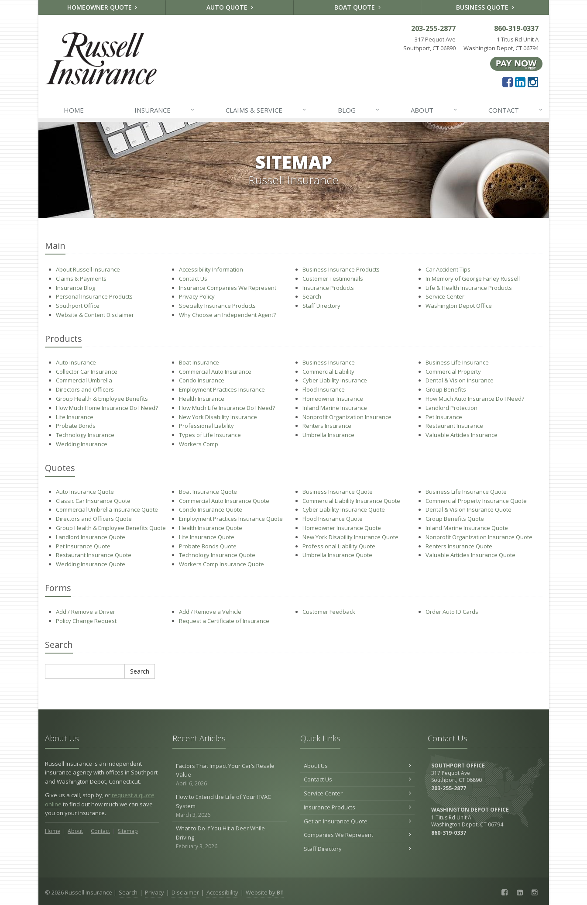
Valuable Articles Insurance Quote (470, 555)
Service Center (445, 296)
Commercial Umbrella (84, 380)
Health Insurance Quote (210, 528)
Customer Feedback (328, 612)
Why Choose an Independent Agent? (227, 315)
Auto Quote (229, 7)
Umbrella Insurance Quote (337, 555)
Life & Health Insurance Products (469, 288)
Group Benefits (446, 389)
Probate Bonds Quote (208, 546)
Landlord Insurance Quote (90, 537)
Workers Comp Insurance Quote (221, 564)
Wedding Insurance (81, 444)
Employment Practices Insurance (222, 389)
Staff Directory (321, 306)
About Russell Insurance (88, 269)
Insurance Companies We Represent (227, 288)
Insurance (164, 110)
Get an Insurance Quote (358, 821)
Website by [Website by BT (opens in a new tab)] (265, 892)
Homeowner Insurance (332, 399)
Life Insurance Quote (206, 537)
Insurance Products (328, 288)
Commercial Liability (328, 371)
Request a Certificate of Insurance (224, 621)
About (434, 110)
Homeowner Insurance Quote (341, 528)
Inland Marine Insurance (334, 408)
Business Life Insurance (457, 362)
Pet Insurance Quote (83, 546)
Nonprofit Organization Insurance (346, 417)
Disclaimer (185, 892)
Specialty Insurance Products (217, 306)
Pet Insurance (444, 417)
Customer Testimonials (332, 278)
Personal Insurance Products (94, 296)
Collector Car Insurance (86, 371)
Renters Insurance (326, 426)
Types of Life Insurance (210, 435)
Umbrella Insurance (328, 435)
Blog (359, 110)
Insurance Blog (75, 288)
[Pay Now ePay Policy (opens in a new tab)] (516, 63)
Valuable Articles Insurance (462, 435)
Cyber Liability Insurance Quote (343, 509)
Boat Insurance (199, 362)
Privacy (154, 892)
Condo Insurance (201, 380)
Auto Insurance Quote (85, 492)
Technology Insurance (85, 435)
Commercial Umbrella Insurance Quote (107, 509)
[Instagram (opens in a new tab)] (533, 81)
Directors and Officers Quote (94, 519)
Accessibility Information (211, 269)
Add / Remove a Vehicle (210, 612)
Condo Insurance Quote (210, 509)
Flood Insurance (323, 389)
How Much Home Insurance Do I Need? (107, 408)
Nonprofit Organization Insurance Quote (479, 537)
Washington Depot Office (459, 306)
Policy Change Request (86, 621)
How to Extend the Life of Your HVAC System (230, 806)
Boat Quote (357, 7)
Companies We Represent (358, 835)
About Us (358, 766)
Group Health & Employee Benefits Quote (111, 528)
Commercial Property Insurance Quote (476, 501)
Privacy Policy (197, 296)
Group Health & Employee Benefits (102, 399)
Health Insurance (201, 399)
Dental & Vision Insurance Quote (468, 509)
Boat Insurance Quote (208, 492)
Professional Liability (206, 426)
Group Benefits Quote (455, 519)
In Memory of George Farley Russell (473, 278)
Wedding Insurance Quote (90, 564)
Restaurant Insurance (454, 426)
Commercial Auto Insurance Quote (224, 501)
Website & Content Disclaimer (95, 315)
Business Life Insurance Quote (466, 492)
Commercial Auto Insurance (215, 371)
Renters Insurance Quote (459, 546)
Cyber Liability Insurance (334, 380)
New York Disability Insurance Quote (350, 537)
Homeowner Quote (102, 7)
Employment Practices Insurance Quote (231, 519)
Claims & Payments (81, 278)
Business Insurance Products (341, 269)
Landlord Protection (451, 408)
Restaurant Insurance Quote (93, 555)
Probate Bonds (76, 426)
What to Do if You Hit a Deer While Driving (230, 837)
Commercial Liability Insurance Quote (351, 501)
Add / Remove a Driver (85, 612)
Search (311, 296)
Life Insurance (74, 417)
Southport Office (78, 306)
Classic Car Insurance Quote (93, 501)
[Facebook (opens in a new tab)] (507, 81)
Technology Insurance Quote (217, 555)
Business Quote (485, 7)
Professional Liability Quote (338, 546)
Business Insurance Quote (337, 492)
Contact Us (193, 278)
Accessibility (222, 892)
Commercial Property (453, 371)
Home (74, 110)
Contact (515, 110)
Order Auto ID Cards (452, 612)
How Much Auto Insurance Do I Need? (475, 399)
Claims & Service (266, 110)
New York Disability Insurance (218, 417)
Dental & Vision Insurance (460, 380)
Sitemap (128, 831)
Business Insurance (328, 362)
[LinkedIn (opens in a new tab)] (520, 81)
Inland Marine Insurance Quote (467, 528)
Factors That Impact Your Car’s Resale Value (230, 775)
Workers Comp (198, 444)
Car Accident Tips (448, 269)
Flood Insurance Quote (332, 519)
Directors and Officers (85, 389)
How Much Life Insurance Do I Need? (227, 408)
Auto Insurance (76, 362)
